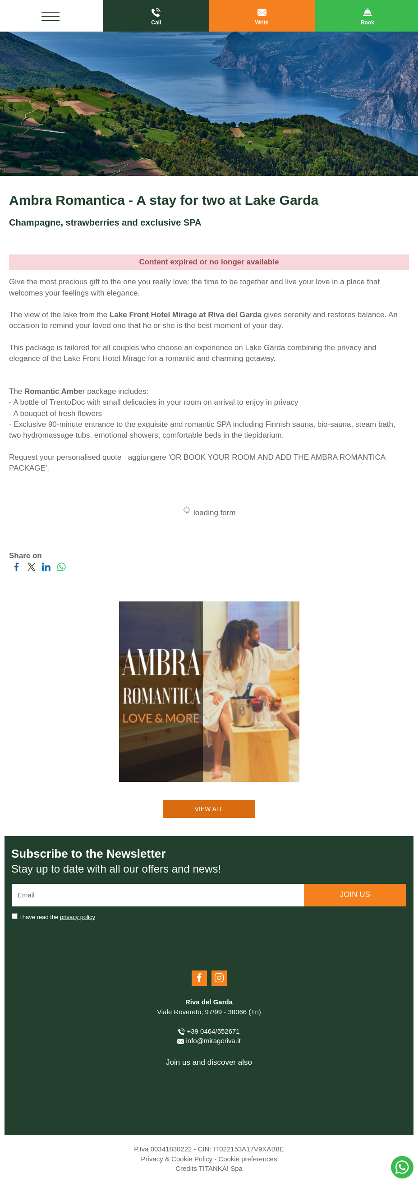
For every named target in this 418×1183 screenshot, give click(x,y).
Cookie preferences (247, 1159)
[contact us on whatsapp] (402, 1167)
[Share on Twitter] (31, 569)
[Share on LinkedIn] (46, 569)
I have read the (57, 917)
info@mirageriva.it (208, 1040)
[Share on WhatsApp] (61, 569)
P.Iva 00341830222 (163, 1149)
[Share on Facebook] (16, 569)
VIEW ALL (209, 809)
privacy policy (77, 917)
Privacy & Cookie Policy (176, 1159)
